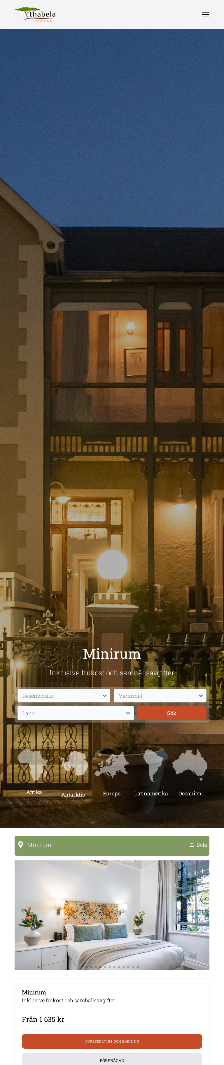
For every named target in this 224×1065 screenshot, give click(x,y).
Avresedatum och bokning (112, 1041)
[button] (86, 967)
